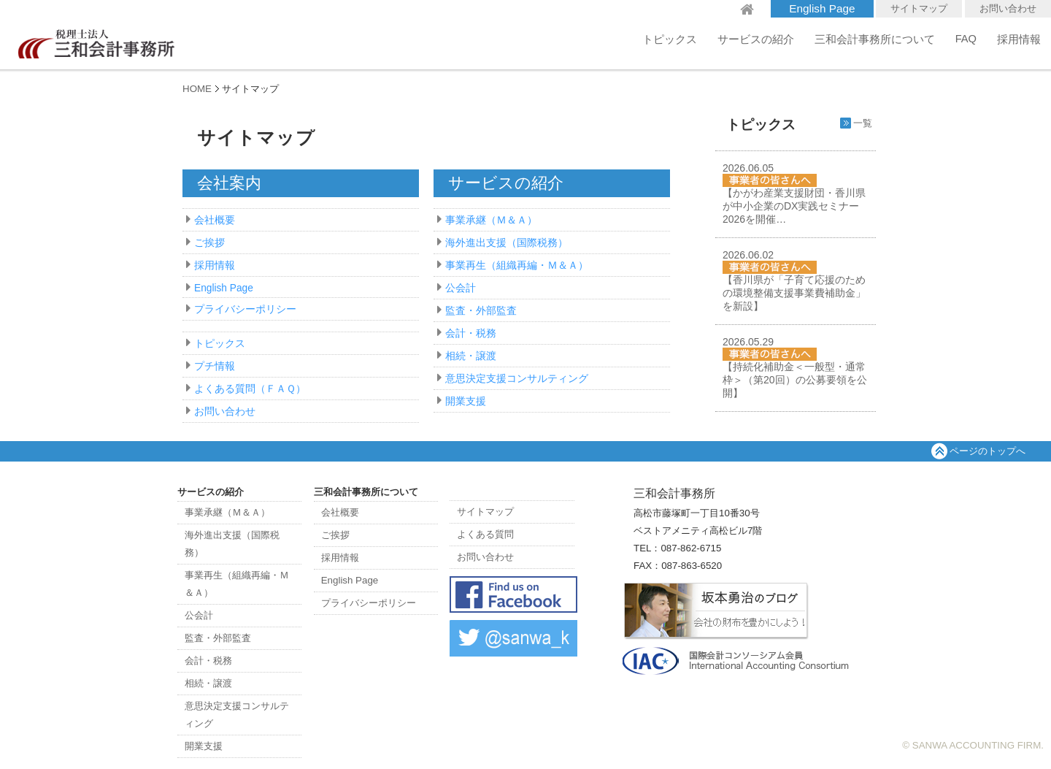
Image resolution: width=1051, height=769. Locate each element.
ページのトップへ (987, 450)
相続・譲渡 (470, 356)
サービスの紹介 (755, 39)
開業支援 (465, 401)
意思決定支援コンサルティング (516, 378)
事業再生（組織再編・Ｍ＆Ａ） (516, 265)
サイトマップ (918, 8)
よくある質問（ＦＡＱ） (250, 388)
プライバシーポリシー (245, 309)
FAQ (966, 39)
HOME (197, 88)
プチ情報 (214, 366)
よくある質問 (485, 534)
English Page (822, 8)
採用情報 (1019, 39)
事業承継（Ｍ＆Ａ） (491, 220)
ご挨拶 (209, 242)
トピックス (669, 39)
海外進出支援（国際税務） (506, 242)
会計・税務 (470, 333)
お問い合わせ (1007, 8)
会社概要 (214, 220)
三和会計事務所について (875, 39)
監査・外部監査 (481, 310)
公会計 (460, 288)
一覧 (862, 123)
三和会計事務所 (94, 40)
